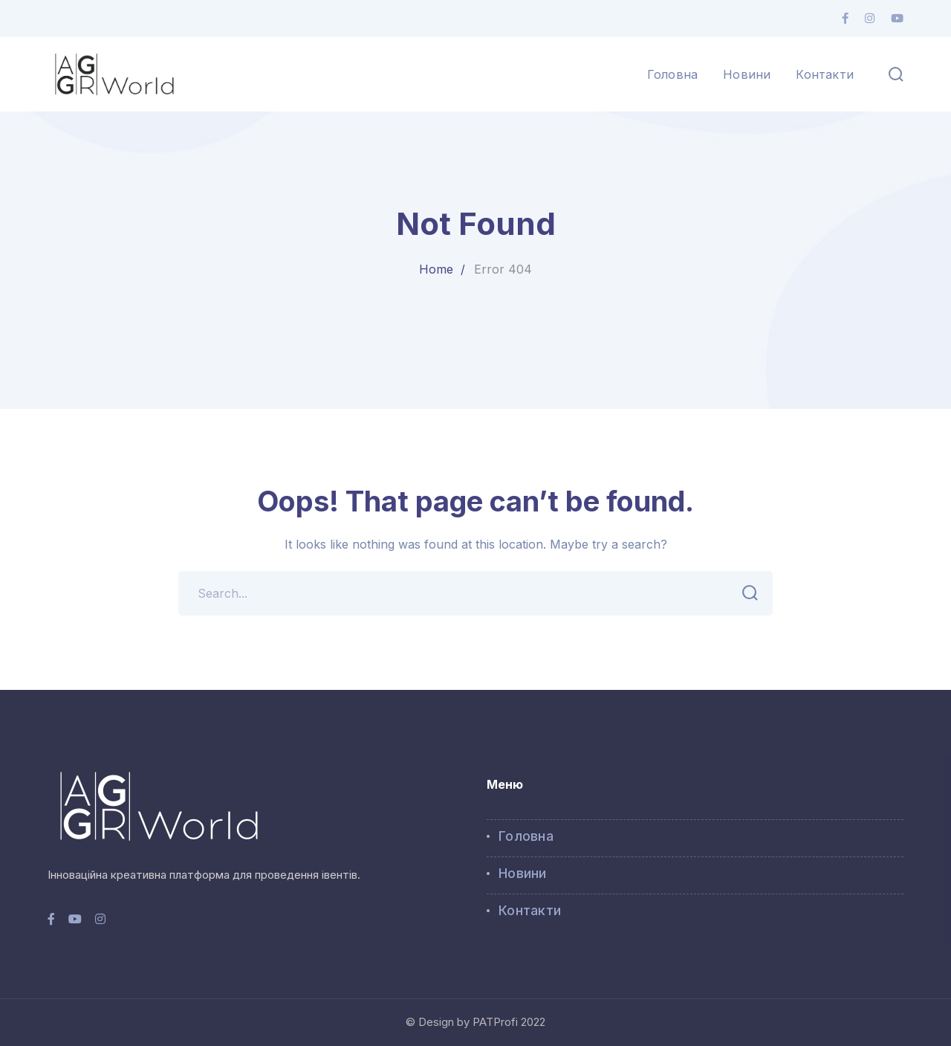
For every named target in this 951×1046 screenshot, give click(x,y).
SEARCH (745, 593)
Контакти (530, 910)
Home (436, 269)
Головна (526, 836)
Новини (523, 873)
